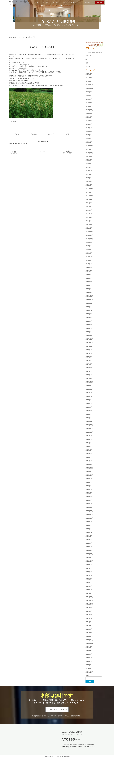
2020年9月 (89, 242)
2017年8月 (89, 353)
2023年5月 (89, 128)
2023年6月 (89, 124)
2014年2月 (89, 504)
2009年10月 (89, 672)
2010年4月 (89, 665)
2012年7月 (89, 572)
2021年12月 (89, 188)
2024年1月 (89, 102)
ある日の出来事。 (68, 153)
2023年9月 (89, 113)
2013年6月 (89, 532)
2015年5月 (89, 450)
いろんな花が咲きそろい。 (94, 52)
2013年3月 (89, 543)
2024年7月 (89, 92)
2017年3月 (89, 371)
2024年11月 (89, 85)
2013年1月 (89, 550)
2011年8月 (89, 607)
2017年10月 (89, 346)
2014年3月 (89, 500)
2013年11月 (89, 514)
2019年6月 (89, 274)
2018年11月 (89, 299)
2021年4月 (89, 217)
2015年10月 (89, 432)
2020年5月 (89, 256)
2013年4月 (89, 539)
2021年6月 (89, 210)
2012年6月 (89, 575)
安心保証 (55, 2)
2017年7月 (89, 357)
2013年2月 (89, 547)
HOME (37, 2)
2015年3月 (89, 457)
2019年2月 (89, 289)
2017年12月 (89, 339)
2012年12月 (89, 554)
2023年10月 (89, 110)
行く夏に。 (14, 153)
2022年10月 (89, 153)
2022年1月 (89, 185)
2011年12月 (89, 597)
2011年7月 (89, 611)
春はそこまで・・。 (92, 59)
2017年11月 (89, 342)
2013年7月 (89, 529)
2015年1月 (89, 464)
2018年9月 (89, 307)
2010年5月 (89, 661)
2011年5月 (89, 618)
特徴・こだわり (76, 2)
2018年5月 (89, 321)
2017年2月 (89, 375)
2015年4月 (89, 453)
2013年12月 (89, 511)
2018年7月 (89, 314)
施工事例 (45, 2)
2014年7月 (89, 486)
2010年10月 (89, 643)
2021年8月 (89, 203)
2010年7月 (89, 654)
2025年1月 (89, 77)
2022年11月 (89, 149)
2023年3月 (89, 135)
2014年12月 (89, 468)
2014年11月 (89, 471)
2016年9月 (89, 393)
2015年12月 (89, 425)
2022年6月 (89, 167)
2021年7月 (89, 206)
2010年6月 (89, 658)
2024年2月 (89, 99)
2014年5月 (89, 493)
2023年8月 (89, 117)
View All (42, 152)
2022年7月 (89, 163)
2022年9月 (89, 156)
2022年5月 (89, 171)
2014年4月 (89, 496)
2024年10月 (89, 88)
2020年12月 (89, 231)
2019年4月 (89, 282)
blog (14, 37)
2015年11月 (89, 428)
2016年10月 (89, 389)
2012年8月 (89, 568)
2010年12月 (89, 636)
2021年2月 (89, 224)
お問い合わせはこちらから (58, 709)
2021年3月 (89, 221)
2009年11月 (89, 668)
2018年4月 (89, 325)
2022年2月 (89, 181)
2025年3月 (89, 74)
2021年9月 (89, 199)
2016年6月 (89, 403)
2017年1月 (89, 378)
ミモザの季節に (90, 56)
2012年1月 (89, 593)
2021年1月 (89, 228)
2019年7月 (89, 271)
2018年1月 (89, 335)
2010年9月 (89, 647)
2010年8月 (89, 650)
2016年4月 (89, 410)
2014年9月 (89, 478)
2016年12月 (89, 382)
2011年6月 (89, 615)
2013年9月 (89, 521)
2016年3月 (89, 414)
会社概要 (87, 2)
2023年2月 (89, 138)
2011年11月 (89, 600)
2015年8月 (89, 439)
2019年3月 (89, 285)
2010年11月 (89, 640)
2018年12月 (89, 296)
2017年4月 (89, 367)
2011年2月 (89, 629)
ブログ (65, 2)
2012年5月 (89, 579)
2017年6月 (89, 360)
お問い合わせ (100, 2)
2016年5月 (89, 407)
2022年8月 (89, 160)
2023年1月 (89, 142)
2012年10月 (89, 561)
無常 (87, 63)
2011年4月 (89, 622)
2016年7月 (89, 400)
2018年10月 (89, 303)
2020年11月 (89, 235)
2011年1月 (89, 632)
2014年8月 (89, 482)
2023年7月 (89, 120)
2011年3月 (89, 625)
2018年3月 (89, 328)
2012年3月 (89, 586)
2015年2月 (89, 461)
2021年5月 (89, 213)
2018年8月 (89, 310)
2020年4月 (89, 260)
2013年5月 (89, 536)
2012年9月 (89, 564)
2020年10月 (89, 239)
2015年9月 (89, 436)
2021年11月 (89, 192)
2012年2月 (89, 589)
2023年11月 (89, 106)
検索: (87, 675)
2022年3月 (89, 178)
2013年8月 (89, 525)
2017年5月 (89, 364)
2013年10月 (89, 518)
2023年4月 (89, 131)
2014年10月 (89, 475)
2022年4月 (89, 174)
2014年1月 (89, 507)
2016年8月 (89, 396)
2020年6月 (89, 253)
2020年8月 (89, 246)
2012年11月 (89, 557)
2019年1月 (89, 292)
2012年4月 (89, 582)
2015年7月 (89, 443)
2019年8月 (89, 267)
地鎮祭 (88, 66)
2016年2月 (89, 418)
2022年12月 (89, 145)
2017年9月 (89, 350)
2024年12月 (89, 81)
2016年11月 (89, 385)
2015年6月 (89, 446)
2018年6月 (89, 317)
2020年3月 (89, 264)
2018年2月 (89, 332)
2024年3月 (89, 95)
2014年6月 (89, 489)
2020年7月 (89, 249)
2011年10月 (89, 604)
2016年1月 (89, 421)
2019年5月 (89, 278)
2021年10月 (89, 196)
